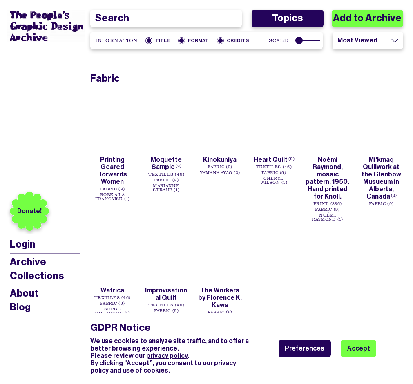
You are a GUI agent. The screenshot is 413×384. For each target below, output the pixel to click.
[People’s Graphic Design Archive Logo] (46, 26)
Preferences (304, 348)
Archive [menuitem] (28, 262)
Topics (287, 18)
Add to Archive (367, 18)
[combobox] (166, 18)
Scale (278, 40)
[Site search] (166, 18)
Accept (358, 348)
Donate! (29, 211)
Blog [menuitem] (20, 307)
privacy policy (167, 355)
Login (23, 244)
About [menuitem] (24, 293)
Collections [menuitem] (37, 275)
